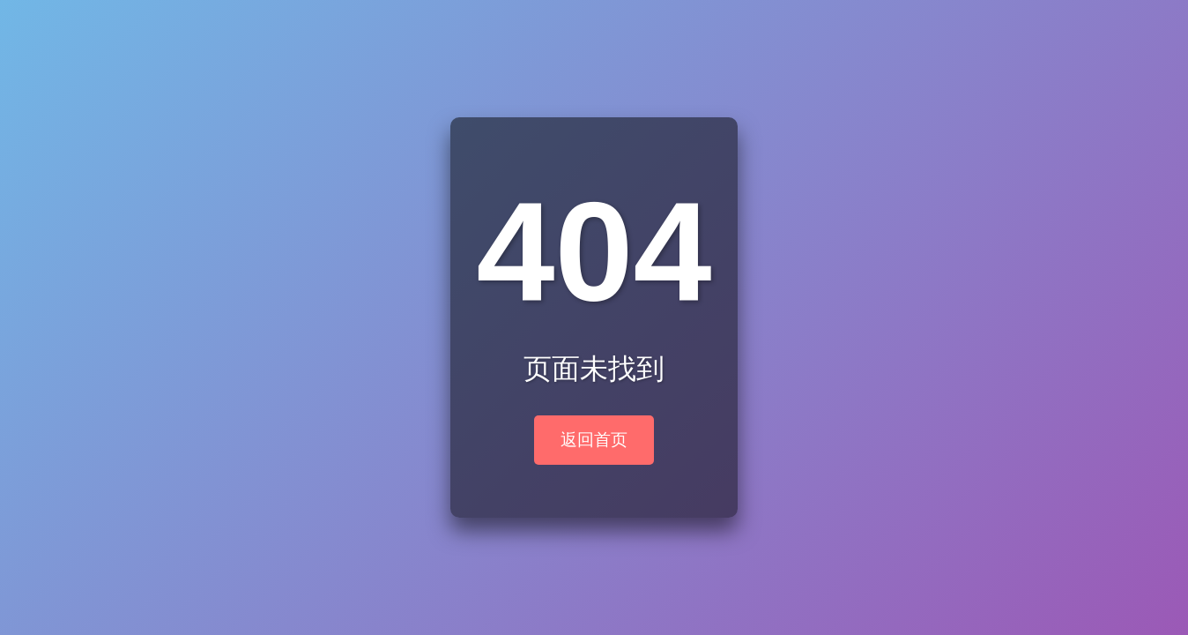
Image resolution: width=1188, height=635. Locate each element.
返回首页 (594, 439)
